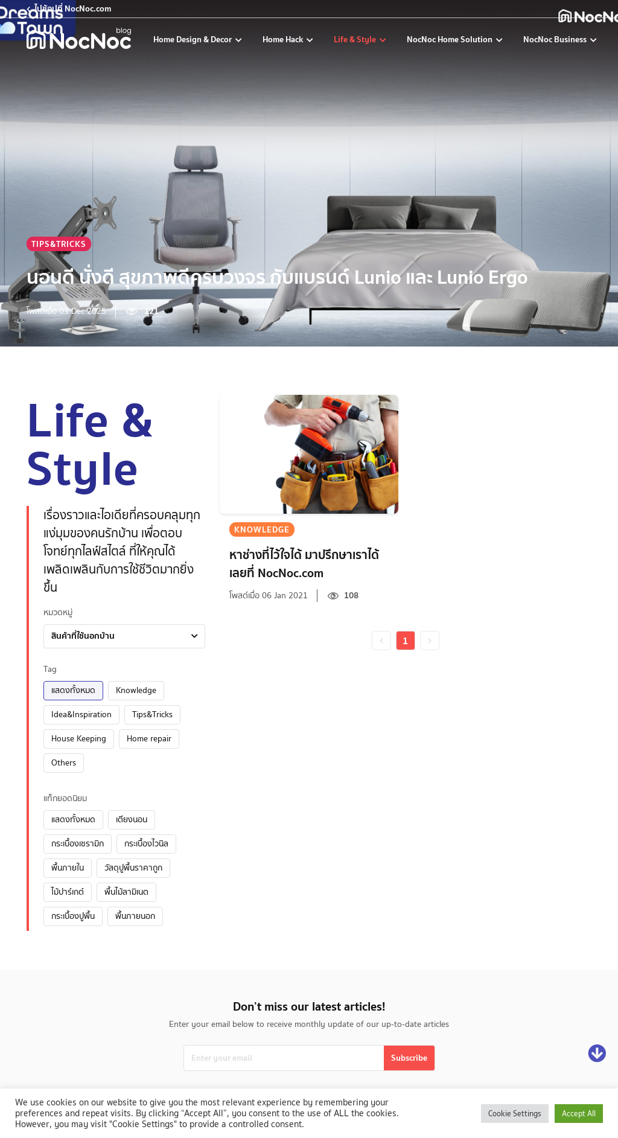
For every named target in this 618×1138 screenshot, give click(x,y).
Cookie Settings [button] (514, 1113)
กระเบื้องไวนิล (146, 843)
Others (63, 762)
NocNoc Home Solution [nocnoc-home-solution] (450, 39)
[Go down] (597, 1054)
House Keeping (78, 738)
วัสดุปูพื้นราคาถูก (133, 867)
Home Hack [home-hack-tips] (284, 39)
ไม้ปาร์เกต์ (67, 891)
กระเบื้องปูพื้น (73, 915)
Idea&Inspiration (81, 714)
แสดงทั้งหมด (73, 690)
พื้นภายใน (67, 867)
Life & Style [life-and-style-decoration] (356, 39)
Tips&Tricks (152, 714)
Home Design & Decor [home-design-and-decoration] (193, 39)
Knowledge (136, 690)
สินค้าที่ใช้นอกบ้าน (83, 635)
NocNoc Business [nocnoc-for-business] (555, 39)
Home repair (149, 738)
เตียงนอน (131, 819)
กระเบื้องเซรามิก (77, 843)
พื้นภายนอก (135, 915)
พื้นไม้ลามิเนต (126, 891)
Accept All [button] (579, 1113)
